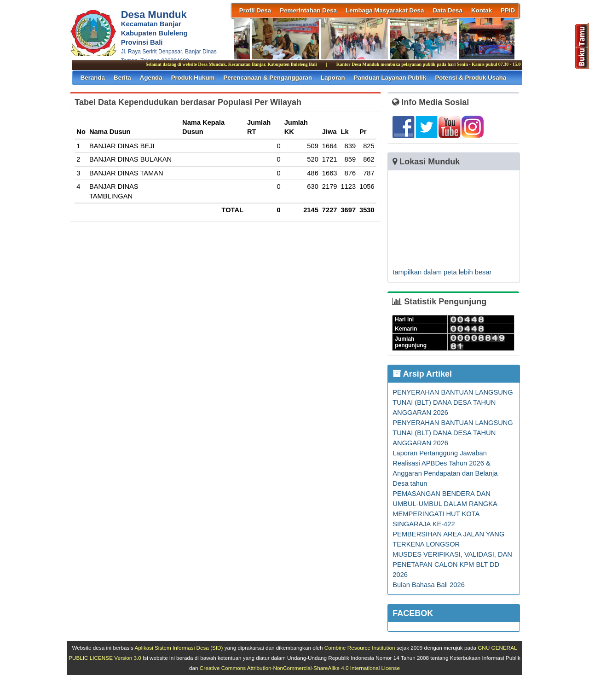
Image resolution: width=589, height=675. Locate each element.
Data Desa (447, 10)
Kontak (481, 10)
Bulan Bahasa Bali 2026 (428, 584)
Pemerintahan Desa (308, 10)
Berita (122, 77)
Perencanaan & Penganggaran (267, 77)
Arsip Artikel (422, 373)
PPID (508, 10)
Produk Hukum (193, 77)
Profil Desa (255, 10)
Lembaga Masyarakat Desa (385, 10)
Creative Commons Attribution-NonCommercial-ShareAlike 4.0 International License (300, 668)
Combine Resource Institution (359, 648)
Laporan (333, 77)
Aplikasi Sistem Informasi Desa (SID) (178, 648)
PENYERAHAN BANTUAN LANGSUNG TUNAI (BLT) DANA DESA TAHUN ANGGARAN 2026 (453, 402)
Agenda (151, 77)
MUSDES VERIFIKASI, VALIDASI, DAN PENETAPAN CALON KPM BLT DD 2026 (452, 564)
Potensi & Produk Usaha (470, 77)
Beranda (93, 77)
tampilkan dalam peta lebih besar (442, 272)
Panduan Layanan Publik (390, 77)
